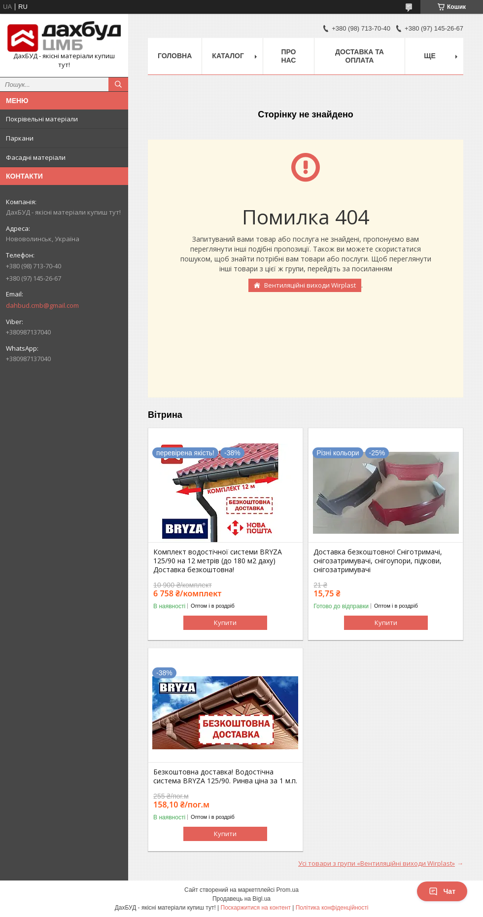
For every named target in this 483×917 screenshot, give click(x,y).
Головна (175, 56)
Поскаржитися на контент (256, 907)
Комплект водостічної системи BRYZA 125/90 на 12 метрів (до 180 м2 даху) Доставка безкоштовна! (217, 561)
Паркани (20, 138)
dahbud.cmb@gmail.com (42, 305)
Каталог (228, 56)
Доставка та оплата (359, 56)
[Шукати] (118, 84)
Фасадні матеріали (36, 157)
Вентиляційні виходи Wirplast (310, 285)
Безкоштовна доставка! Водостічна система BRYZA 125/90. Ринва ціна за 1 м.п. (225, 776)
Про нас (288, 56)
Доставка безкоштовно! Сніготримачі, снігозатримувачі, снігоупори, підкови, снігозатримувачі (377, 561)
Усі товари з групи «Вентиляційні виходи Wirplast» (376, 863)
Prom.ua (287, 889)
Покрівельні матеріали (42, 118)
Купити (225, 622)
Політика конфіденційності (332, 907)
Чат (442, 891)
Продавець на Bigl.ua (241, 898)
